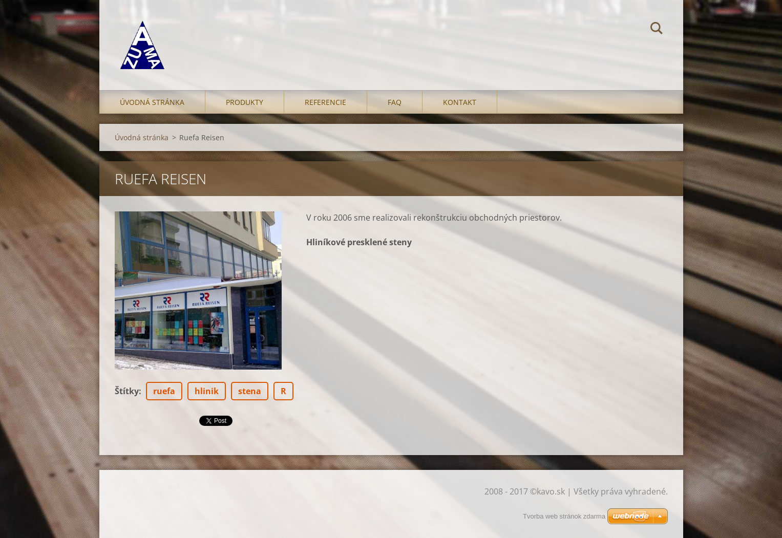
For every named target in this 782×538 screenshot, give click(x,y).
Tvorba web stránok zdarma (564, 516)
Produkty (244, 102)
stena (249, 391)
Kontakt (459, 102)
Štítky (127, 391)
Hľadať (656, 29)
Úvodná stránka (152, 102)
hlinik (207, 391)
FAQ (394, 102)
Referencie (325, 102)
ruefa (164, 391)
